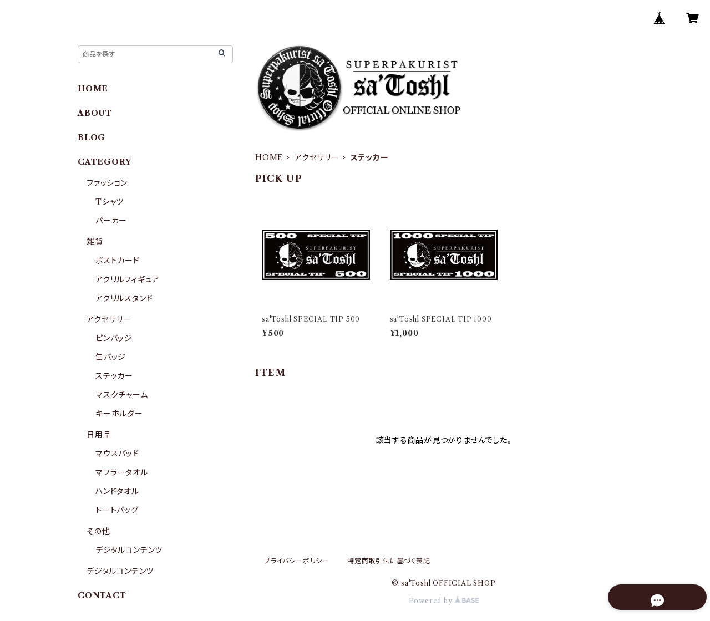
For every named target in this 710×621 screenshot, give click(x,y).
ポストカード (117, 261)
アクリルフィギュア (127, 279)
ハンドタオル (117, 491)
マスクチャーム (121, 395)
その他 (98, 531)
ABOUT (95, 113)
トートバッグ (117, 510)
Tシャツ (109, 202)
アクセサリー (317, 157)
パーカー (111, 221)
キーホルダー (119, 414)
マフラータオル (121, 472)
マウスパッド (117, 454)
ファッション (107, 183)
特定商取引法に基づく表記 (388, 561)
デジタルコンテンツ (129, 550)
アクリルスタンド (124, 298)
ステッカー (114, 376)
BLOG (91, 137)
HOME (269, 157)
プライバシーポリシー (296, 561)
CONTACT (102, 595)
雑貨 (95, 242)
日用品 (99, 435)
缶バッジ (110, 357)
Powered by (444, 601)
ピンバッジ (114, 338)
